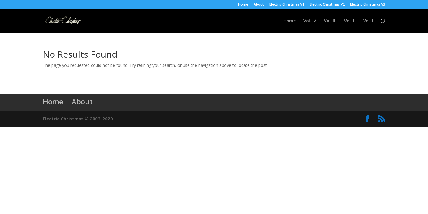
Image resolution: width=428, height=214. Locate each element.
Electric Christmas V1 (286, 5)
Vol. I (368, 21)
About (259, 5)
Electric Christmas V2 (327, 5)
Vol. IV (309, 21)
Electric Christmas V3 (367, 5)
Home (243, 5)
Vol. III (330, 21)
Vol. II (349, 21)
